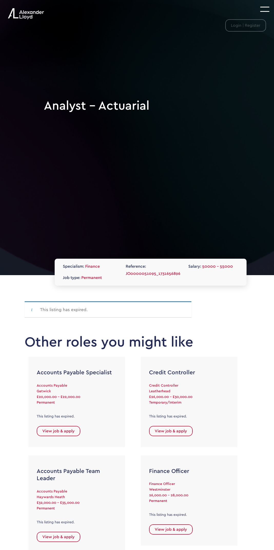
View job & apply (58, 431)
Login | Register (245, 25)
